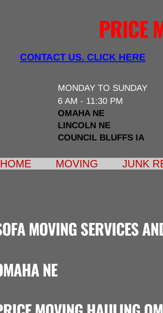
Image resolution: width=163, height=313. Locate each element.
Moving (77, 164)
